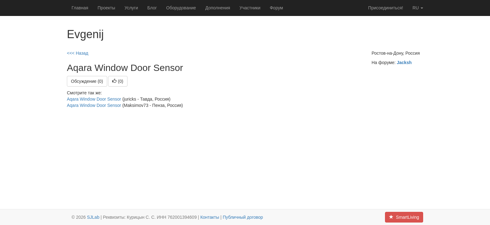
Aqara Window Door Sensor (94, 99)
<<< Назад (77, 53)
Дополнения (217, 7)
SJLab (93, 217)
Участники (249, 7)
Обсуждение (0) (87, 81)
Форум (276, 7)
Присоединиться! (385, 7)
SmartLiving (404, 217)
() (117, 81)
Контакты (209, 217)
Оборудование (181, 7)
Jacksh (404, 62)
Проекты (106, 7)
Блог (152, 7)
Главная (80, 7)
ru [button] (417, 7)
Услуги (131, 7)
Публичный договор (243, 217)
